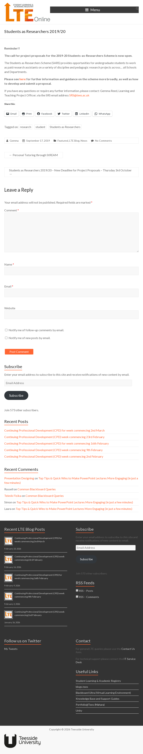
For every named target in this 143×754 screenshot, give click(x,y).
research (25, 127)
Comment (11, 210)
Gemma (14, 140)
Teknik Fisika (12, 495)
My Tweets (11, 648)
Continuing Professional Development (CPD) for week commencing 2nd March (54, 430)
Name (9, 264)
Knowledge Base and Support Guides (97, 698)
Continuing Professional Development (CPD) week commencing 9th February (53, 450)
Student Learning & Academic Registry (98, 680)
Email (8, 286)
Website (9, 308)
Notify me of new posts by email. (29, 338)
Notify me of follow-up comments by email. (36, 330)
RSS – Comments (87, 596)
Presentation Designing (19, 478)
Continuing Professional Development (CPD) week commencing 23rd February (54, 437)
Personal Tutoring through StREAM (33, 155)
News (84, 140)
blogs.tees (82, 686)
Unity (79, 710)
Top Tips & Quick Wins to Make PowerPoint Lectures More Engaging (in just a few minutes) (74, 502)
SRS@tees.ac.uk (79, 95)
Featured (63, 140)
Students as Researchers (65, 127)
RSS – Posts (84, 590)
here (22, 79)
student (40, 127)
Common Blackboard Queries (37, 489)
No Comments (103, 140)
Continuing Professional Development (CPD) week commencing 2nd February (53, 456)
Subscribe (16, 395)
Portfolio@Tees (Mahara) (90, 704)
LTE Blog (74, 140)
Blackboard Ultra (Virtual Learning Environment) (103, 692)
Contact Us (128, 648)
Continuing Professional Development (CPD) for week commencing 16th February (56, 443)
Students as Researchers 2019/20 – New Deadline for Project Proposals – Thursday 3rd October (70, 172)
